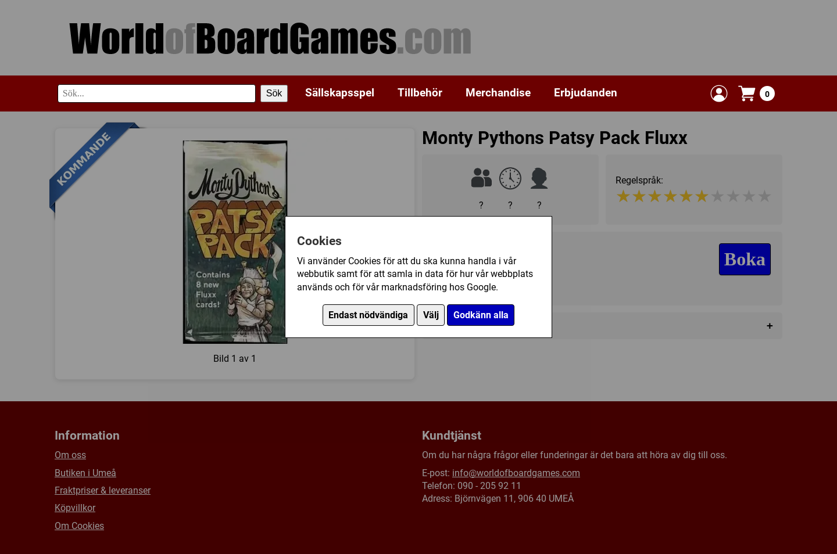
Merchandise (498, 92)
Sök (274, 93)
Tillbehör (420, 92)
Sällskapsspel (339, 92)
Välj (431, 315)
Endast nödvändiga (368, 315)
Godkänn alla (481, 315)
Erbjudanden (585, 92)
